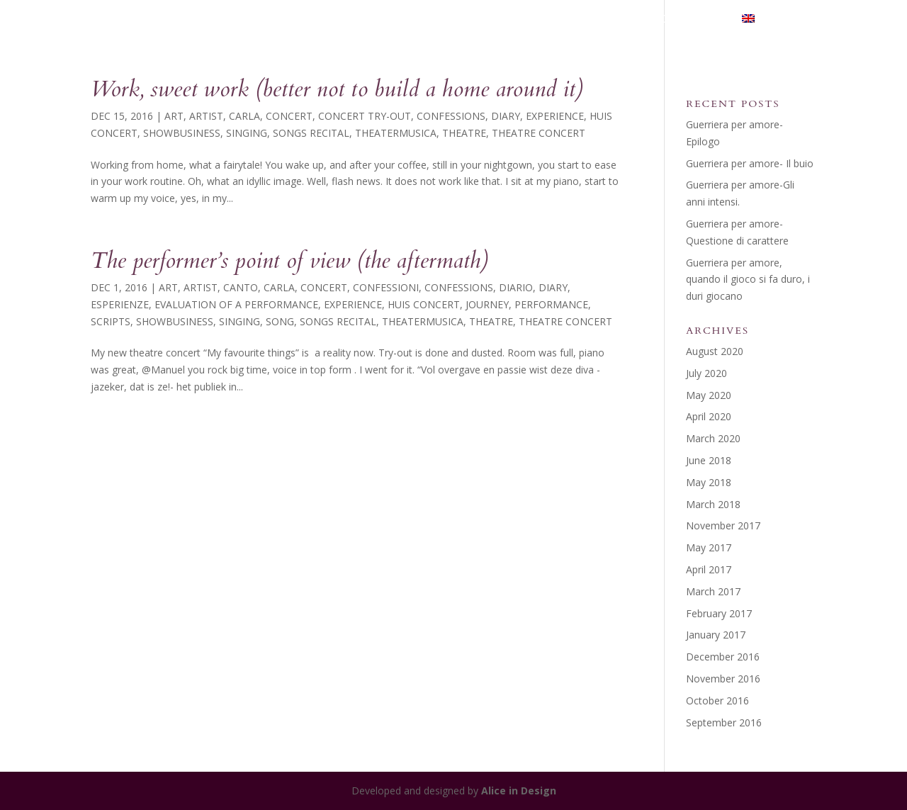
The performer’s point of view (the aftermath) (289, 260)
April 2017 (708, 569)
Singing (246, 133)
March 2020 (713, 438)
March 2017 (713, 591)
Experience (555, 116)
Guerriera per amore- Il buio (749, 163)
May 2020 (708, 395)
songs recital (311, 133)
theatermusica (395, 133)
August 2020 (714, 351)
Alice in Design (518, 790)
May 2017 (708, 547)
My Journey (446, 19)
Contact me (688, 19)
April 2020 (708, 416)
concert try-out (364, 116)
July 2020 (706, 373)
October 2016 (717, 700)
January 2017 (715, 634)
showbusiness (181, 133)
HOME (378, 19)
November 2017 (723, 525)
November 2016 (723, 678)
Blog (620, 19)
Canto (240, 287)
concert (289, 116)
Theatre (464, 133)
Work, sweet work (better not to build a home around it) (336, 89)
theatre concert (538, 133)
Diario (516, 287)
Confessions (451, 116)
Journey (487, 304)
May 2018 (708, 482)
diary (505, 116)
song (280, 321)
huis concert (424, 304)
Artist (206, 116)
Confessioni (386, 287)
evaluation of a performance (236, 304)
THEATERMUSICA (542, 19)
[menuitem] (779, 25)
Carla (244, 116)
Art (174, 116)
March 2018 (713, 504)
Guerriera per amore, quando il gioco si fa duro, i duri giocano (748, 279)
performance (551, 304)
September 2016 (724, 722)
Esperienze (120, 304)
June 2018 (708, 460)
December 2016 (723, 656)
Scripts (110, 321)
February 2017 (719, 613)
